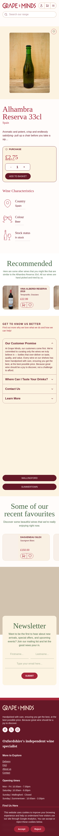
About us (7, 769)
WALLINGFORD (29, 478)
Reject (37, 829)
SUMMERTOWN (29, 487)
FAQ (5, 765)
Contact (6, 772)
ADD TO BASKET (18, 176)
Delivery (7, 761)
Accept (21, 829)
